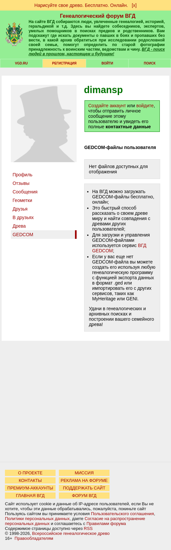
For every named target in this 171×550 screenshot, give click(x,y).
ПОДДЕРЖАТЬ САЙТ (84, 488)
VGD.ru (21, 63)
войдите (145, 105)
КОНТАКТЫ (30, 480)
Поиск (149, 63)
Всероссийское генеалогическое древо (71, 533)
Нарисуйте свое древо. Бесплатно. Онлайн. (81, 5)
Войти (107, 63)
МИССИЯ (84, 472)
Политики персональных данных (37, 518)
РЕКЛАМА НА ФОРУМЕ (84, 480)
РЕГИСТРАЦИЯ (64, 63)
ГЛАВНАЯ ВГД (30, 495)
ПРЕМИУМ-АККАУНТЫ (30, 488)
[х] (134, 5)
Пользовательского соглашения (122, 513)
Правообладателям (33, 538)
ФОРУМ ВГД (84, 495)
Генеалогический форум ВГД (97, 16)
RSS (88, 528)
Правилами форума (106, 523)
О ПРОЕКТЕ (30, 472)
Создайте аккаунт (107, 105)
